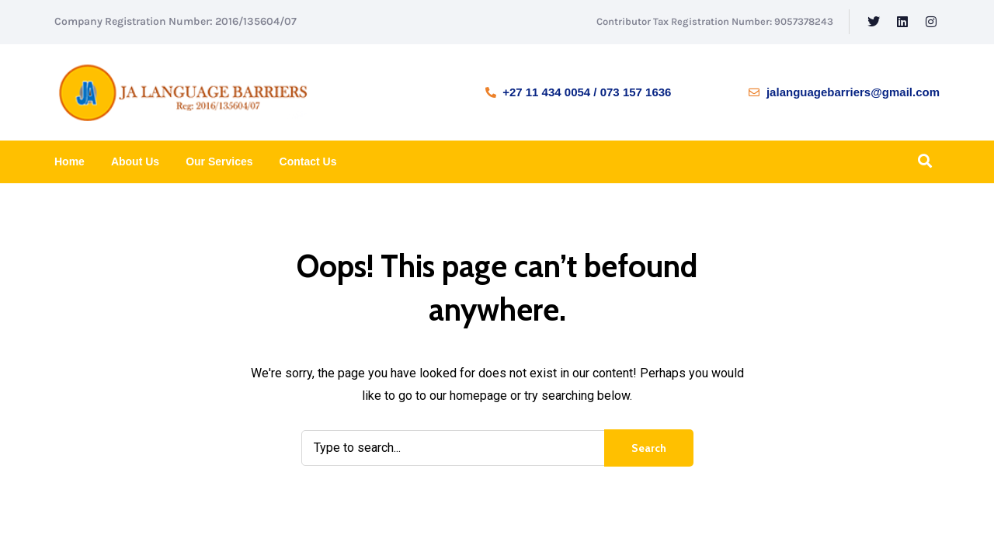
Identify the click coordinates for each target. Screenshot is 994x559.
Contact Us (308, 161)
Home (69, 161)
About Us (135, 161)
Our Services (219, 161)
